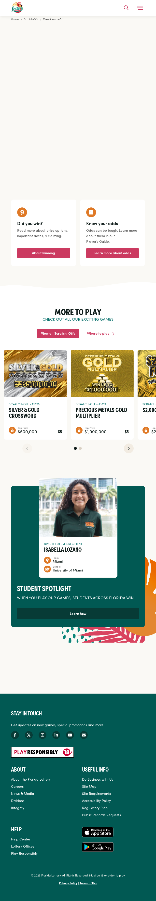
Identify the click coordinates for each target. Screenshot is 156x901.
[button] (75, 448)
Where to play (98, 333)
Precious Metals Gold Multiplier (101, 412)
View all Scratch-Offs (58, 333)
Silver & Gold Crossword (24, 412)
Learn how (78, 613)
